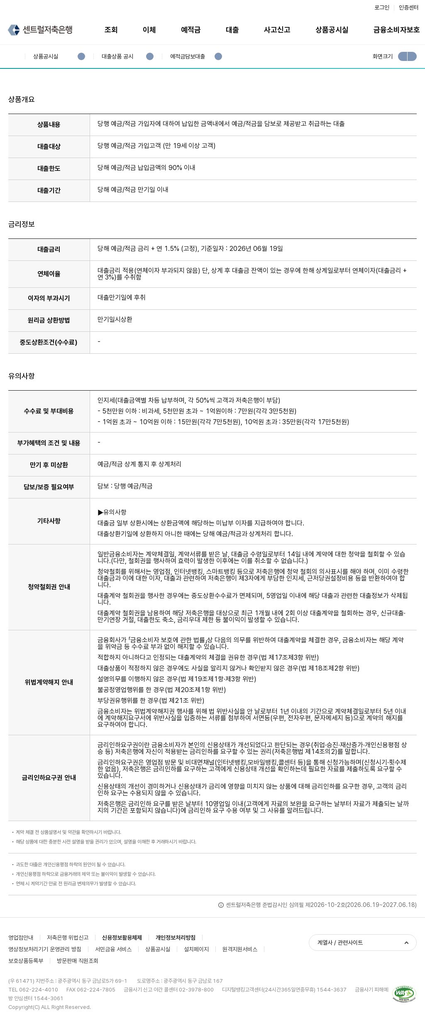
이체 (149, 29)
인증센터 (409, 7)
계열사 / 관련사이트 (340, 942)
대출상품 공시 (117, 57)
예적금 (191, 29)
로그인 (381, 7)
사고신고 (277, 29)
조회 (111, 29)
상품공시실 (332, 29)
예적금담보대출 (187, 57)
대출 (232, 29)
